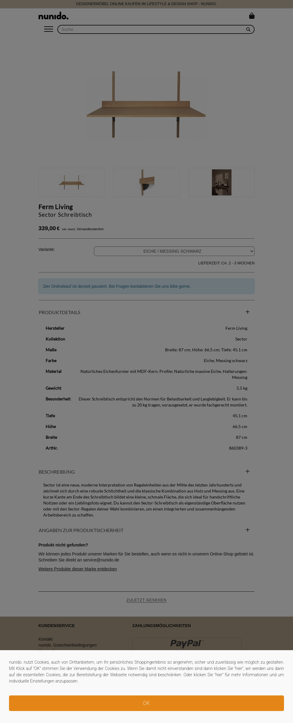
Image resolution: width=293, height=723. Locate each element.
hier (238, 668)
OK (146, 703)
